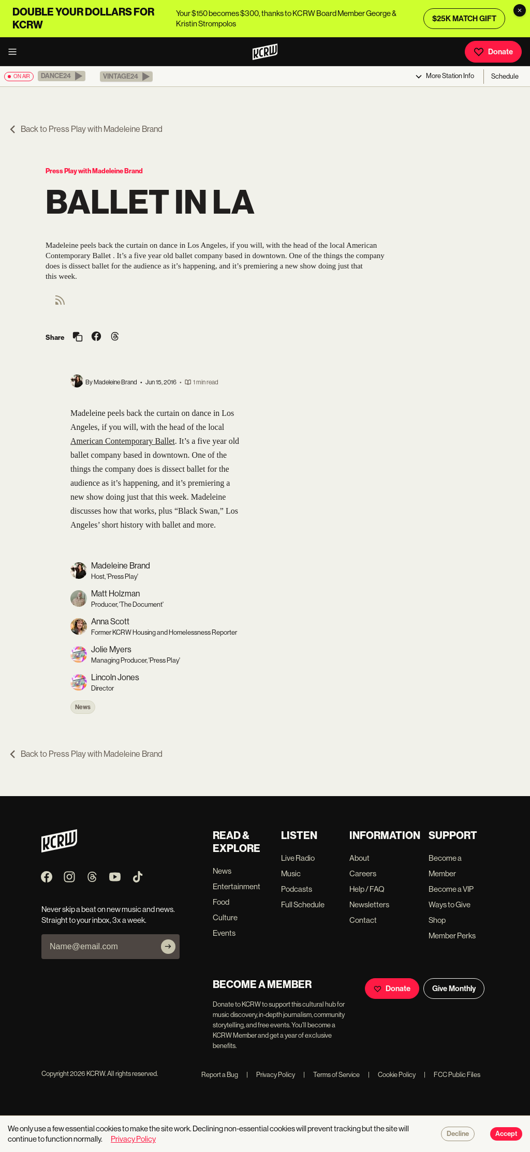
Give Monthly (454, 988)
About (359, 858)
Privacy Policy (270, 1075)
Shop (437, 920)
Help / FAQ (367, 889)
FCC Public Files (452, 1075)
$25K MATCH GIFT (464, 18)
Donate (493, 52)
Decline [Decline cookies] (458, 1134)
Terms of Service (331, 1075)
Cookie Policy (392, 1075)
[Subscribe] (168, 946)
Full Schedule (303, 904)
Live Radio (298, 858)
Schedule (505, 76)
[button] (61, 76)
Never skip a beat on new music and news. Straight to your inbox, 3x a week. (108, 914)
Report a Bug (219, 1075)
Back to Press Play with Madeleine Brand (85, 129)
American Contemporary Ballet (122, 441)
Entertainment (236, 886)
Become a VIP (451, 889)
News (83, 707)
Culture (225, 917)
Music (291, 873)
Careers (362, 873)
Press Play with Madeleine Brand (94, 171)
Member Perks (452, 935)
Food (221, 901)
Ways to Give (449, 904)
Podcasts (296, 889)
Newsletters (369, 904)
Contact (363, 920)
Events (224, 933)
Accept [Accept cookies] (506, 1134)
